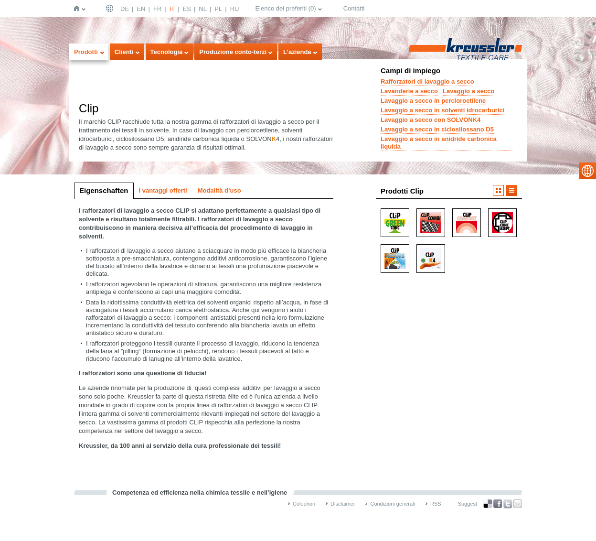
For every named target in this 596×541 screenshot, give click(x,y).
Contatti (354, 8)
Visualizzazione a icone (498, 190)
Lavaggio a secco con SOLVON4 (430, 119)
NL (203, 8)
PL (218, 8)
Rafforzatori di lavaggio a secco (427, 81)
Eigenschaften (103, 190)
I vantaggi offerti (163, 190)
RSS (435, 504)
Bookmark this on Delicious (487, 503)
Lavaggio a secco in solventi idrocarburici (442, 110)
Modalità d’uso (219, 190)
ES (187, 8)
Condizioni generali (392, 504)
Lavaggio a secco (468, 91)
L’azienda (297, 51)
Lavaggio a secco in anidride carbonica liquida (439, 142)
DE (124, 8)
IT (172, 8)
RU (234, 8)
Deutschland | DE (111, 8)
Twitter (507, 504)
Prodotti (86, 51)
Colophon (304, 504)
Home (78, 8)
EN (141, 8)
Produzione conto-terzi (232, 51)
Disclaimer (342, 504)
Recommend (517, 503)
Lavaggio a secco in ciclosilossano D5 (437, 129)
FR (157, 8)
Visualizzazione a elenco (511, 190)
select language (587, 170)
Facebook (497, 504)
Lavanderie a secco (409, 91)
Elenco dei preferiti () (285, 8)
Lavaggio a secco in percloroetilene (433, 100)
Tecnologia (166, 51)
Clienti (124, 51)
